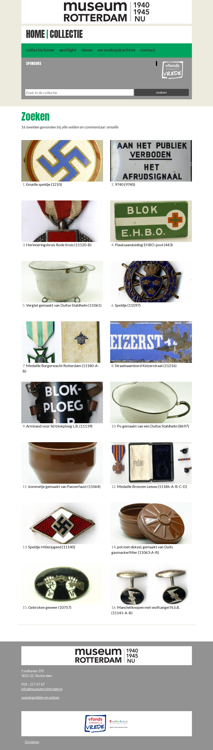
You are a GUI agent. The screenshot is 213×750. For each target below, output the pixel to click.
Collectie (66, 34)
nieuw (87, 49)
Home (35, 34)
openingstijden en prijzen (40, 697)
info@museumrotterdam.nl (41, 689)
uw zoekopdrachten (116, 49)
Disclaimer (32, 742)
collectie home (40, 49)
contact (147, 49)
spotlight (68, 49)
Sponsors (33, 63)
